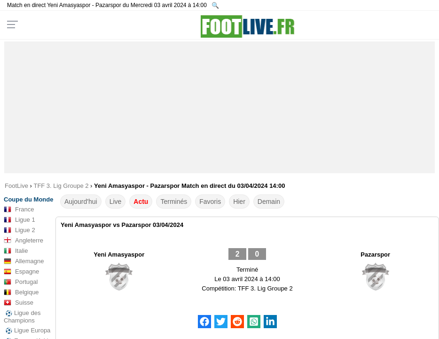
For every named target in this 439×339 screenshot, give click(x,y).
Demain (269, 201)
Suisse (18, 303)
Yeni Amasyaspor (119, 254)
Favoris (210, 201)
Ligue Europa (27, 330)
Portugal (21, 282)
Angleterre (23, 240)
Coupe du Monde (28, 199)
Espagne (21, 271)
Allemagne (24, 261)
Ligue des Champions (22, 316)
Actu (140, 201)
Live (116, 201)
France (19, 209)
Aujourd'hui (80, 201)
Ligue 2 (19, 230)
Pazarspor (375, 254)
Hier (239, 201)
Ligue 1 (19, 220)
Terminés (173, 201)
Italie (16, 251)
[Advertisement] (220, 107)
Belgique (21, 292)
